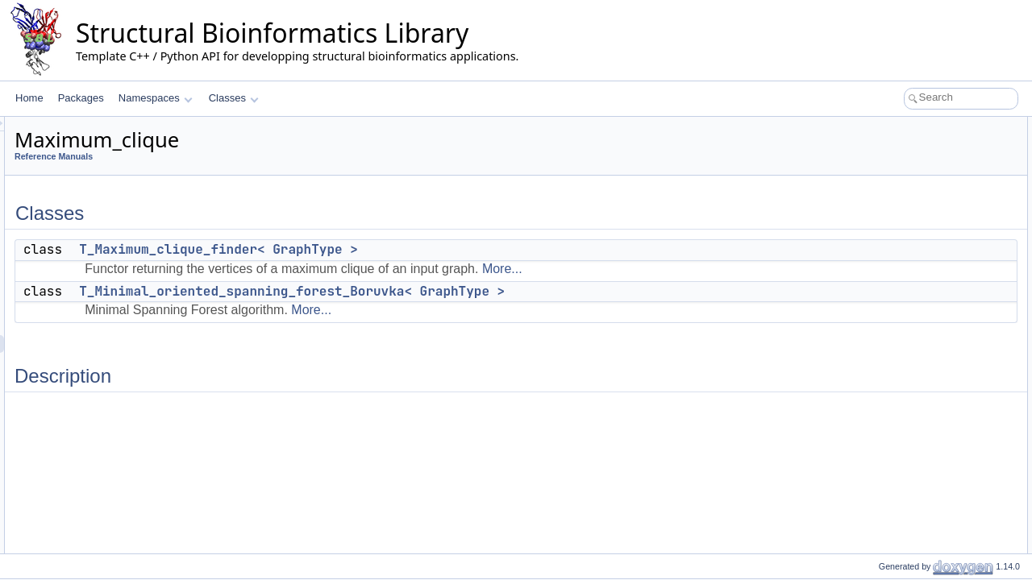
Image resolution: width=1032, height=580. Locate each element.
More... (704, 269)
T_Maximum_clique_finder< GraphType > (420, 249)
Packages (81, 98)
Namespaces (155, 98)
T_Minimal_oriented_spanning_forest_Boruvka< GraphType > (493, 291)
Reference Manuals (255, 156)
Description (876, 178)
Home (29, 98)
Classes (234, 98)
